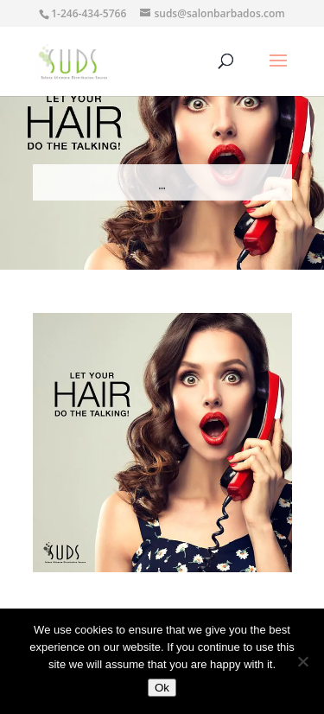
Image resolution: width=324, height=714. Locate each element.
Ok (162, 687)
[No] (302, 661)
